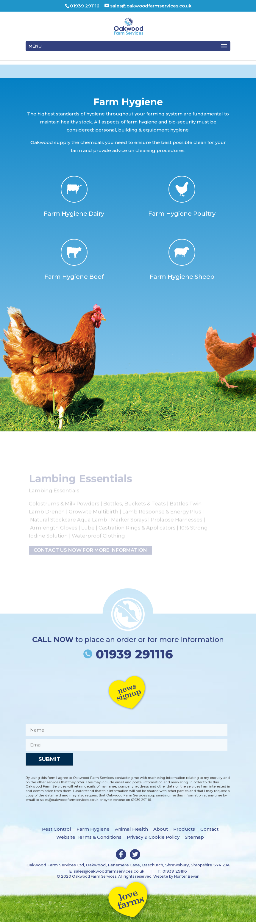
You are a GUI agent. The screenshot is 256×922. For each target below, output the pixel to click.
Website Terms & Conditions (88, 837)
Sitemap (194, 837)
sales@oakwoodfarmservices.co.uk (109, 871)
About (160, 829)
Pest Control (56, 829)
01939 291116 (128, 653)
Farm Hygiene (93, 829)
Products (184, 829)
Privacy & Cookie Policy (153, 837)
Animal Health (131, 829)
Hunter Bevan (186, 876)
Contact (209, 829)
